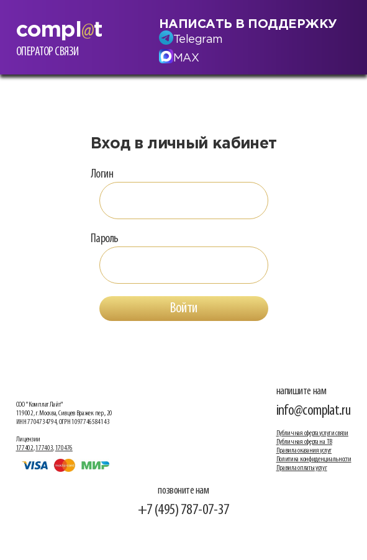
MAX (186, 58)
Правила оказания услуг (304, 450)
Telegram (198, 40)
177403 (44, 448)
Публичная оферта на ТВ (304, 442)
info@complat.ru (313, 410)
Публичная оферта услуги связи (312, 433)
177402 (25, 448)
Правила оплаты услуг (301, 468)
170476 (64, 448)
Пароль (105, 239)
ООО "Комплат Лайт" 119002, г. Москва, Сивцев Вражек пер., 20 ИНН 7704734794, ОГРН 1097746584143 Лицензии (64, 422)
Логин (102, 174)
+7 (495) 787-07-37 (184, 510)
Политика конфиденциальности (313, 459)
